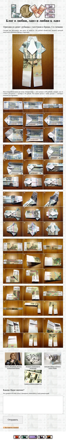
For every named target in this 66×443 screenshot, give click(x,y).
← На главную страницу (11, 427)
